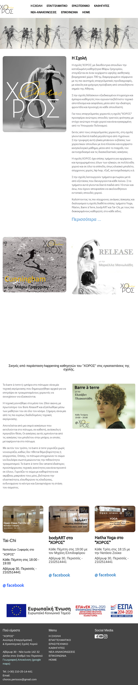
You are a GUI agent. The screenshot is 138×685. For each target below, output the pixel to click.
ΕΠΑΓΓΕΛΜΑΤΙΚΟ (57, 6)
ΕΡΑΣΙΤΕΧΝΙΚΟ (81, 6)
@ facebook (13, 586)
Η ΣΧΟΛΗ (36, 6)
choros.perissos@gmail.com (20, 679)
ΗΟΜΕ (86, 12)
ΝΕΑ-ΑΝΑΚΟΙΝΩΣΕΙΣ (44, 12)
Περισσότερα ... (86, 219)
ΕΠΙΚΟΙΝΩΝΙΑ (69, 12)
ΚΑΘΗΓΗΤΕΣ (101, 6)
